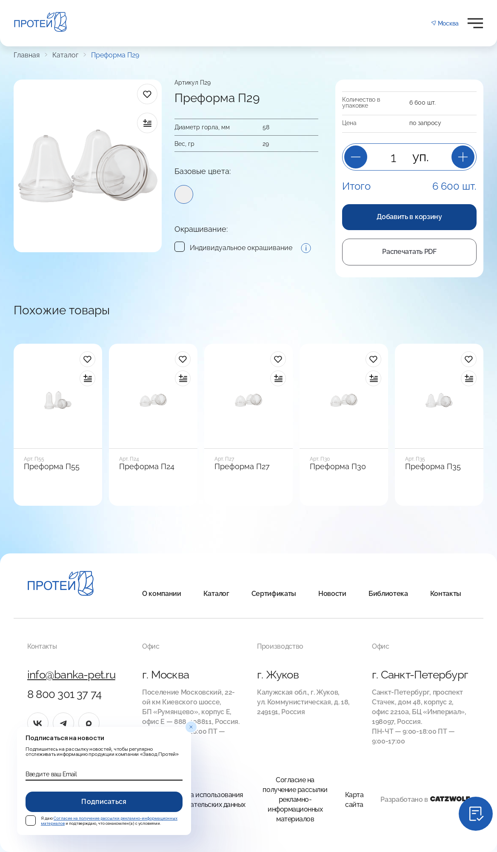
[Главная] (60, 584)
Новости (332, 594)
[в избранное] (147, 94)
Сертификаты (273, 594)
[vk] (38, 723)
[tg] (63, 723)
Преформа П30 (338, 466)
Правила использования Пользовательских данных (205, 800)
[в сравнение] (147, 123)
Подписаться (104, 802)
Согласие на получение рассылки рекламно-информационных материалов (295, 799)
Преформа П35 (433, 466)
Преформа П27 (242, 466)
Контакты (445, 594)
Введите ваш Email (51, 774)
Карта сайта (354, 800)
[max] (89, 723)
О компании (161, 594)
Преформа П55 (52, 466)
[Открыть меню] (475, 23)
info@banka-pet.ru (71, 674)
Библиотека (388, 594)
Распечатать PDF (409, 252)
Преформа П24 (146, 466)
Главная (27, 55)
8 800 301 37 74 (64, 694)
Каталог (65, 55)
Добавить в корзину (409, 217)
